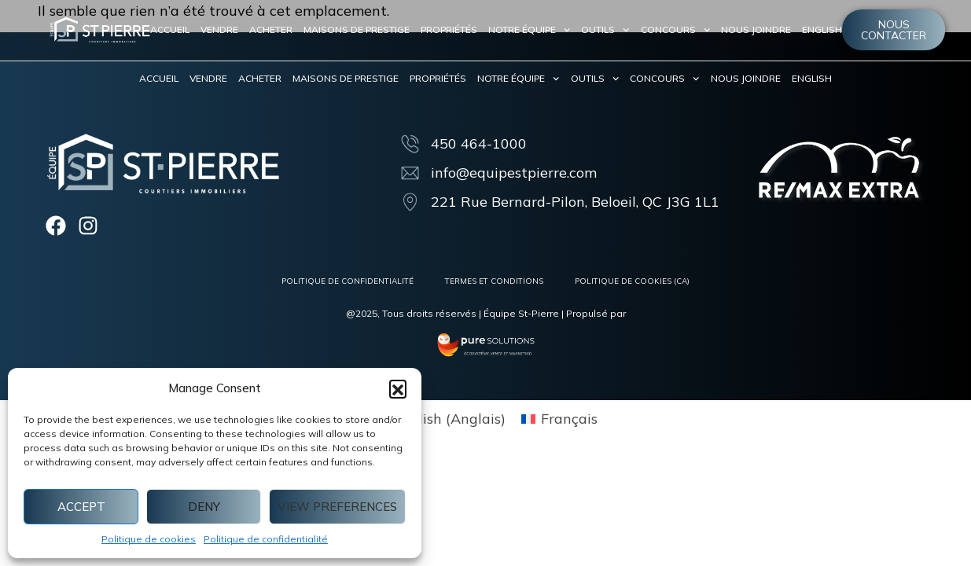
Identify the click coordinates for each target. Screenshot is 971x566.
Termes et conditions (494, 281)
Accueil (169, 29)
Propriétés (449, 29)
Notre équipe (529, 30)
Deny (204, 506)
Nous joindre (756, 29)
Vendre (219, 29)
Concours (675, 30)
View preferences (337, 506)
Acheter (270, 29)
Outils (605, 30)
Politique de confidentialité (266, 539)
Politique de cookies (148, 539)
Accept (81, 506)
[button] (398, 388)
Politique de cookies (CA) (632, 281)
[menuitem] (822, 30)
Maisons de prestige (356, 29)
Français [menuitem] (569, 419)
